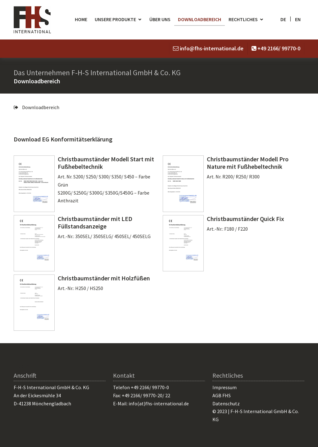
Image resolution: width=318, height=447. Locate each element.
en (298, 19)
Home (81, 19)
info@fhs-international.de (211, 48)
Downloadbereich (199, 19)
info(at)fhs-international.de (159, 403)
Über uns (159, 19)
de (283, 19)
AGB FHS (221, 395)
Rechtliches (243, 19)
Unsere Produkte (115, 19)
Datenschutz (226, 403)
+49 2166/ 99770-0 (278, 48)
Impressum (224, 387)
